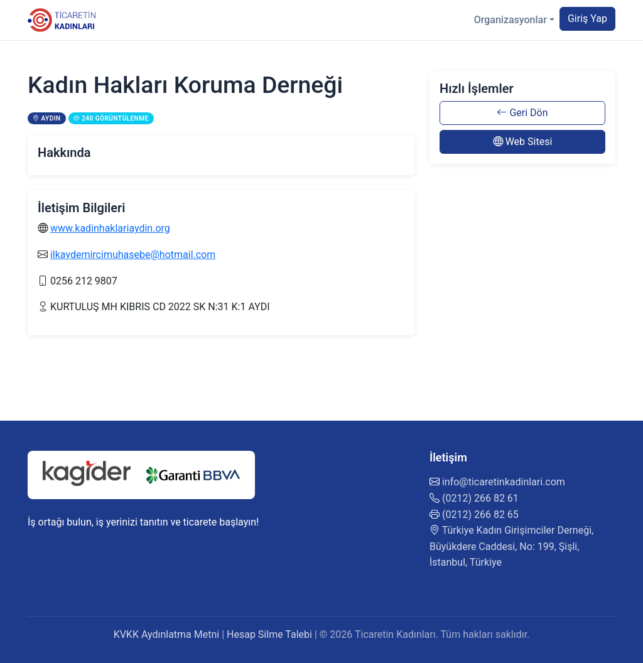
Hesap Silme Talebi (269, 634)
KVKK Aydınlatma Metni (167, 634)
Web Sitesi (523, 142)
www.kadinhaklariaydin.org (110, 228)
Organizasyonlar (510, 20)
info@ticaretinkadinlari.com (503, 482)
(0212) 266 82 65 (480, 514)
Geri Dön (522, 113)
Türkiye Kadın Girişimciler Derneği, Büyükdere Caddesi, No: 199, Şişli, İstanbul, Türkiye (511, 546)
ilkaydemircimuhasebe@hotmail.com (132, 255)
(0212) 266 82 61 (480, 498)
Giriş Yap (587, 18)
